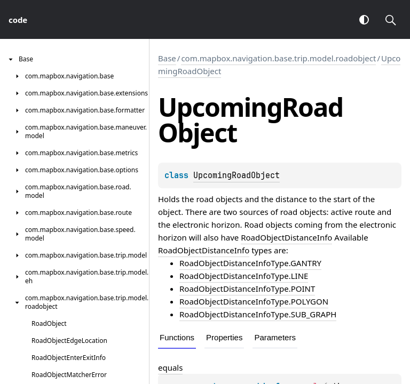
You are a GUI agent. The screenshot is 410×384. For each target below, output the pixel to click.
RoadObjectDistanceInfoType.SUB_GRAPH (257, 314)
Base (167, 58)
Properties (224, 337)
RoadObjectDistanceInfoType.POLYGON (253, 301)
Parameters (275, 337)
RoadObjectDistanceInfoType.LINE (243, 275)
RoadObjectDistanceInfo (286, 237)
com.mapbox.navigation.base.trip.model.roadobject (278, 58)
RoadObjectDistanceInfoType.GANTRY (250, 263)
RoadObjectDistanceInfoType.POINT (247, 288)
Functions (177, 337)
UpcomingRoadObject (236, 175)
